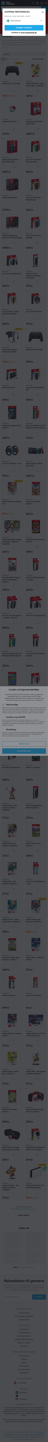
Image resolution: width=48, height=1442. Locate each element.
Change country (24, 28)
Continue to (24, 32)
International (14, 20)
